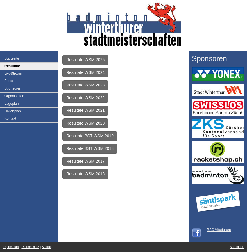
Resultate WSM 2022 (85, 97)
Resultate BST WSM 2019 (90, 136)
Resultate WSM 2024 (85, 72)
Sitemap (47, 247)
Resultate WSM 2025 (85, 59)
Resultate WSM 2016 (85, 173)
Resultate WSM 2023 (85, 85)
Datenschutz (30, 247)
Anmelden (237, 247)
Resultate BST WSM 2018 (90, 148)
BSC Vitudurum (219, 230)
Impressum (11, 247)
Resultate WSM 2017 (85, 161)
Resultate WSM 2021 (85, 110)
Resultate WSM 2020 (85, 123)
